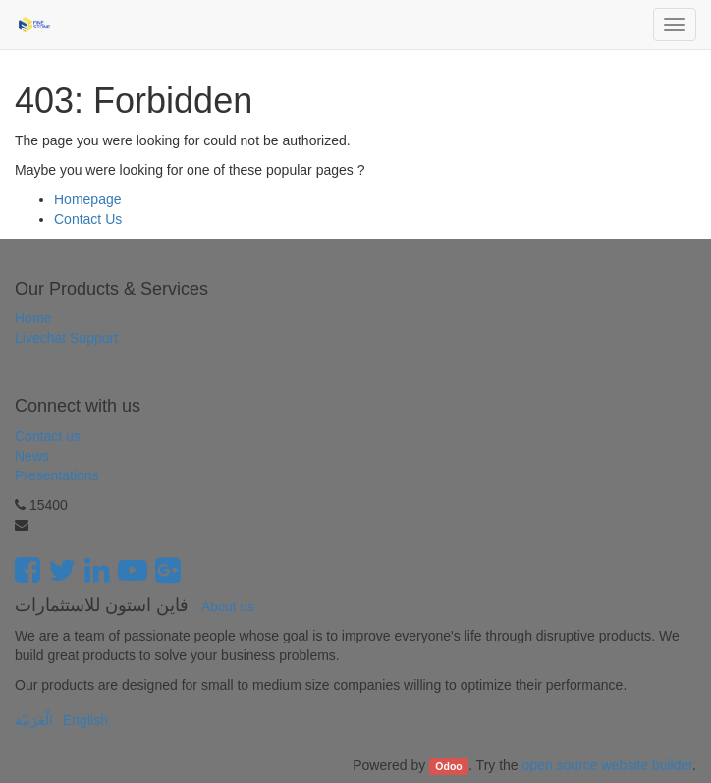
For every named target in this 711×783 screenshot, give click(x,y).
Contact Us (88, 219)
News (32, 456)
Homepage (88, 199)
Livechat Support (66, 338)
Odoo (448, 766)
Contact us (48, 436)
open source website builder (607, 765)
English (85, 720)
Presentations (57, 475)
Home (33, 318)
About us (227, 606)
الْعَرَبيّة (34, 720)
